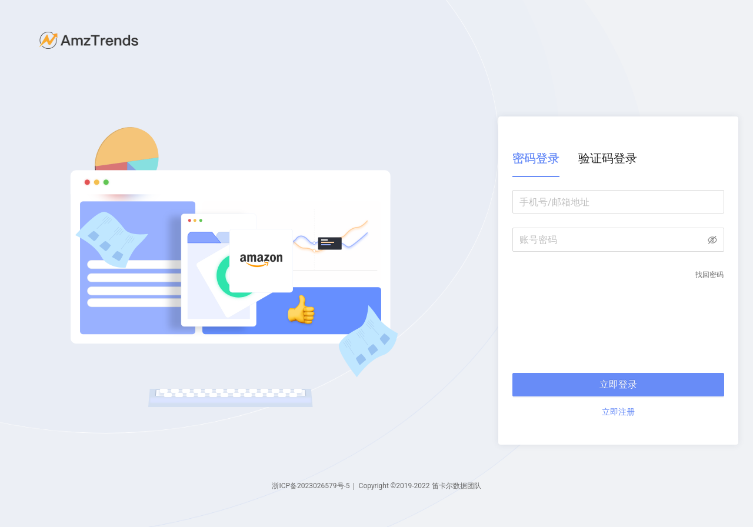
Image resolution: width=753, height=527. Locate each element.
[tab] (535, 158)
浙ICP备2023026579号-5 (310, 486)
